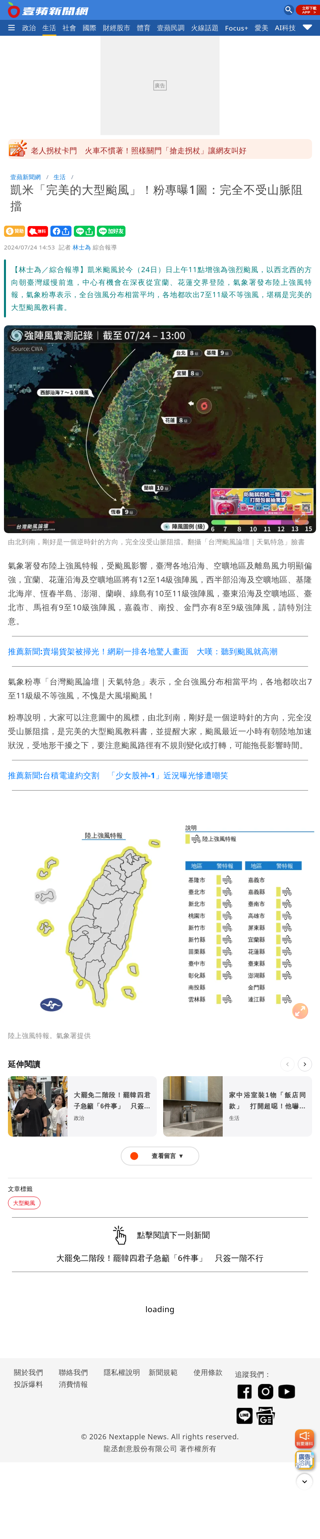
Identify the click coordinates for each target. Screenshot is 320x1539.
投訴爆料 (28, 1384)
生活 (49, 27)
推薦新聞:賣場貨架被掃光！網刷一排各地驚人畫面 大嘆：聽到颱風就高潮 (143, 651)
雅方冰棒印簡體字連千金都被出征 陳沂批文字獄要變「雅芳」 (139, 149)
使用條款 (208, 1372)
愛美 (262, 27)
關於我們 (28, 1372)
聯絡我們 (73, 1372)
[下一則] (305, 1064)
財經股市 (117, 27)
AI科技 (285, 27)
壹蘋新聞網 (25, 177)
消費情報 (73, 1384)
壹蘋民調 (171, 27)
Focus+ (237, 28)
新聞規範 (163, 1372)
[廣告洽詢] (304, 1459)
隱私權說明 (119, 1372)
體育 (144, 27)
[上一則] (287, 1064)
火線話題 (205, 27)
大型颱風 (24, 1202)
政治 (29, 27)
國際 (89, 27)
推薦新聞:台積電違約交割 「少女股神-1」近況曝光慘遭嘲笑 (118, 775)
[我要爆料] (304, 1438)
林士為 (82, 247)
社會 (70, 27)
